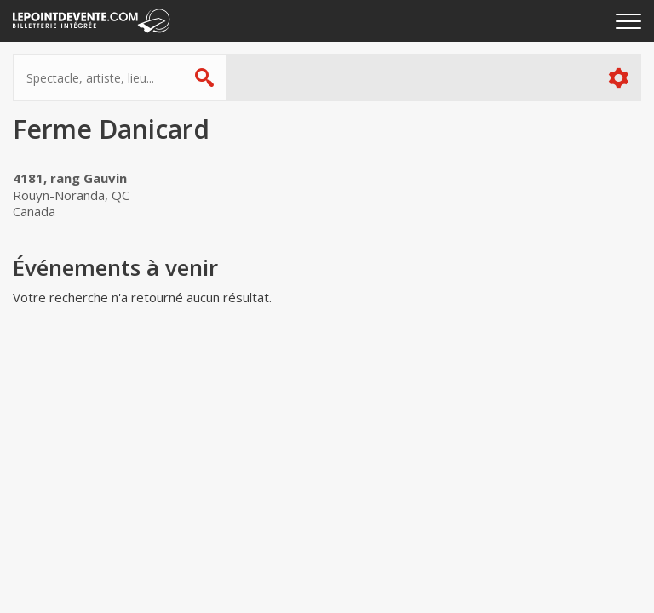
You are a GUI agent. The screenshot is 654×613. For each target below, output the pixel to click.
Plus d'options (617, 77)
